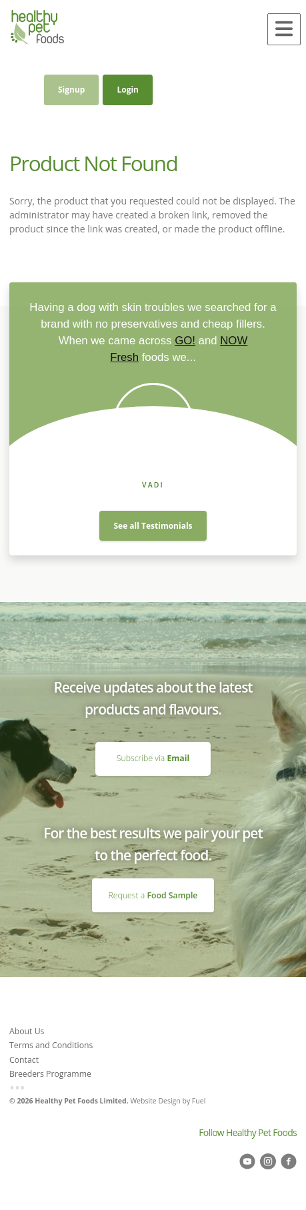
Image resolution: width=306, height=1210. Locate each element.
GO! (185, 340)
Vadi (153, 484)
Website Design (155, 1100)
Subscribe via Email (153, 747)
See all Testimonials (152, 525)
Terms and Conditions (51, 1045)
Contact (24, 1059)
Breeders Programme (50, 1073)
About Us (26, 1031)
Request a (153, 895)
